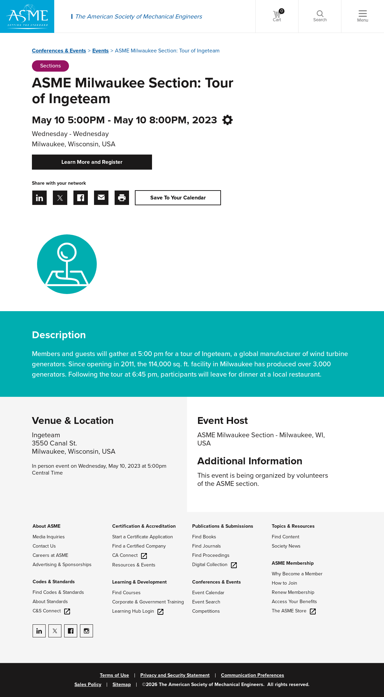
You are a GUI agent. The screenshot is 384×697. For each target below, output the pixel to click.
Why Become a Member (297, 574)
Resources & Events (133, 565)
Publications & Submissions (222, 526)
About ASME (46, 526)
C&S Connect (51, 611)
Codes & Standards (54, 582)
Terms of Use (114, 675)
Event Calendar (208, 593)
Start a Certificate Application (142, 537)
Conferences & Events (59, 50)
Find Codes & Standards (58, 592)
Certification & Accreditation (144, 526)
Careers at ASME (50, 555)
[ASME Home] (27, 16)
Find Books (204, 537)
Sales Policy (87, 685)
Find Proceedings (211, 555)
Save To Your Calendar (178, 197)
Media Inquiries (49, 537)
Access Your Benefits (294, 601)
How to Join (284, 583)
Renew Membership (293, 592)
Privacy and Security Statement (175, 675)
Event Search (206, 602)
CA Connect (129, 555)
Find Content (285, 537)
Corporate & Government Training (148, 602)
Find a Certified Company (139, 546)
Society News (286, 546)
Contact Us (44, 546)
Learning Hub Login (137, 611)
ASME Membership (293, 563)
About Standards (50, 601)
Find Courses (126, 593)
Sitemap (122, 685)
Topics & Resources (293, 526)
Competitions (206, 611)
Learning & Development (139, 582)
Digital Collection (214, 564)
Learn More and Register (92, 162)
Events (100, 50)
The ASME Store (294, 611)
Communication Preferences (252, 675)
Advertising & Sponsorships (62, 564)
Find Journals (206, 546)
